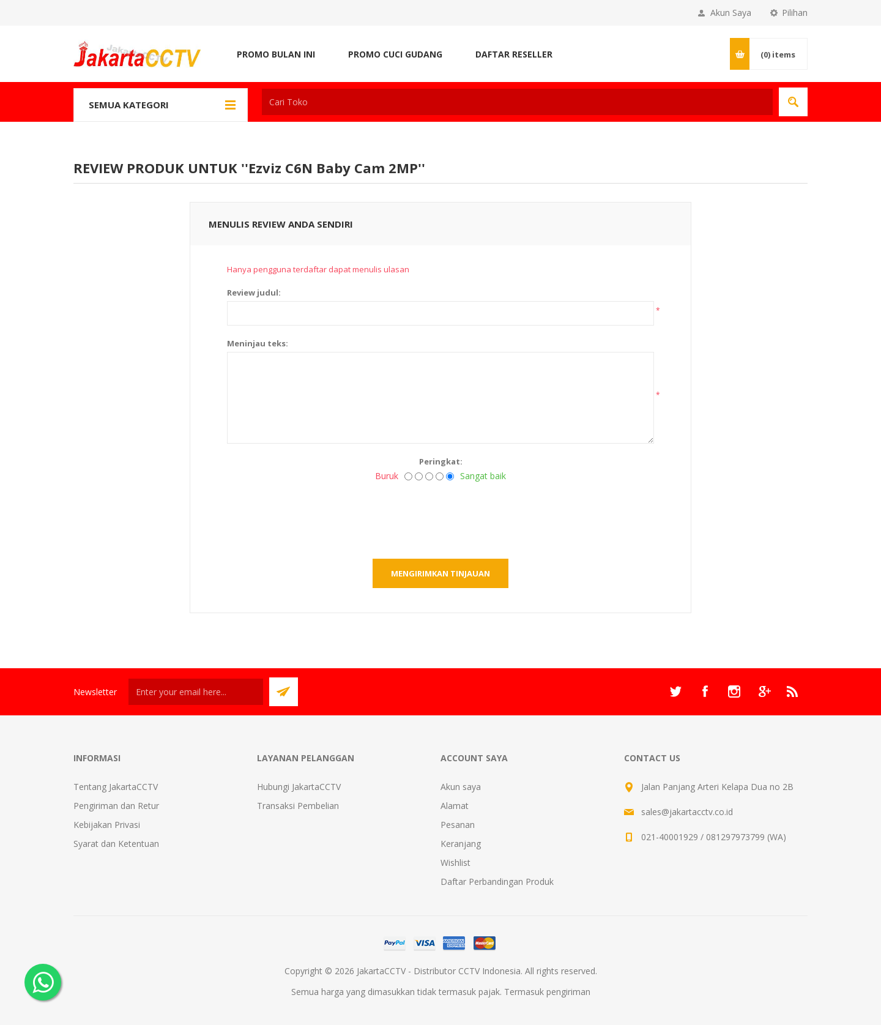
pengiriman (568, 991)
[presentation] (440, 516)
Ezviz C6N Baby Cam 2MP (333, 167)
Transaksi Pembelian (298, 805)
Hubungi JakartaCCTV (299, 786)
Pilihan (795, 12)
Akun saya (461, 786)
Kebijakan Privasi (106, 824)
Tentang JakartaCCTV (115, 786)
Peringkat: (441, 461)
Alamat (455, 805)
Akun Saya (730, 12)
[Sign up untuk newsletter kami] (195, 692)
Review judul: (254, 292)
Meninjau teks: (257, 343)
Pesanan (458, 824)
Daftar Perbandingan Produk (497, 881)
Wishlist (455, 862)
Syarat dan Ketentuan (116, 843)
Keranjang (461, 843)
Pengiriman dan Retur (116, 805)
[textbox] (517, 102)
